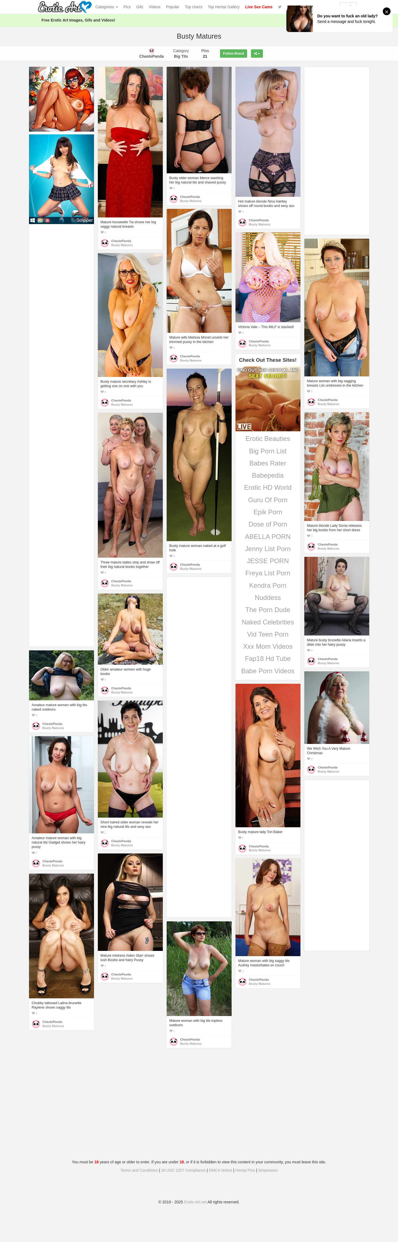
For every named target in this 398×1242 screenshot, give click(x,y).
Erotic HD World (268, 487)
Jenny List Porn (267, 548)
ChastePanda (121, 241)
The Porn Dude (267, 609)
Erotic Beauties (267, 438)
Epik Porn (267, 512)
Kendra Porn (268, 585)
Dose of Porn (267, 524)
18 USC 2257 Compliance (183, 1170)
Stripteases (267, 1170)
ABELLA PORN (267, 536)
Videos (155, 7)
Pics (127, 7)
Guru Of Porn (268, 500)
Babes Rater (267, 463)
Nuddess (268, 597)
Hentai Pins (245, 1170)
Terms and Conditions (139, 1170)
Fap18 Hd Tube (267, 658)
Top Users (193, 7)
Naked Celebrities (268, 622)
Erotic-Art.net (195, 1202)
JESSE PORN (268, 561)
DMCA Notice (220, 1170)
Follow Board (233, 53)
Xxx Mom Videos (268, 646)
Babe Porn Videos (267, 671)
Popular (172, 7)
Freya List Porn (267, 573)
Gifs (139, 7)
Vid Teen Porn (268, 634)
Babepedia (268, 475)
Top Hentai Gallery (224, 7)
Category (181, 53)
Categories (106, 7)
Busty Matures (122, 245)
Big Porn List (268, 451)
